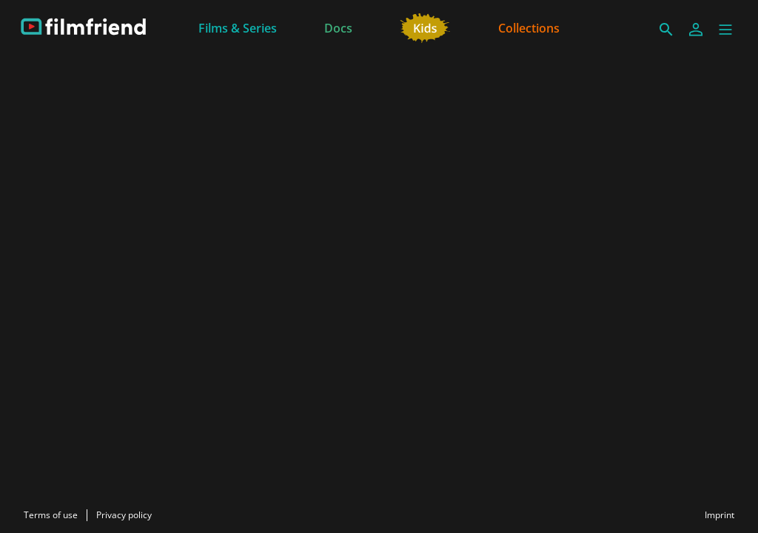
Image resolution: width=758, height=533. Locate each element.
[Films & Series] (238, 26)
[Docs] (338, 26)
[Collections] (528, 26)
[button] (725, 29)
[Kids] (425, 26)
